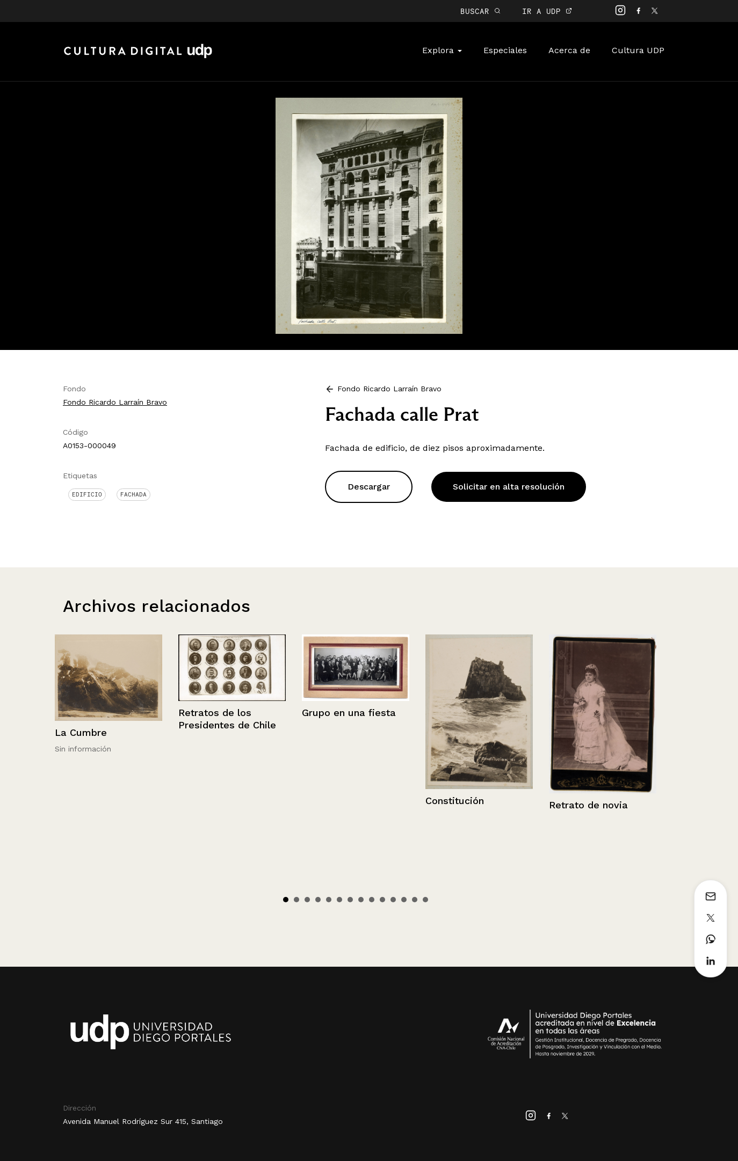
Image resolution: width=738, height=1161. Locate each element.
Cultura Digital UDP (138, 56)
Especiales (505, 50)
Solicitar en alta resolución (509, 486)
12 (404, 899)
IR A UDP (547, 11)
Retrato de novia (588, 804)
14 (425, 899)
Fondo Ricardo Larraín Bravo (115, 402)
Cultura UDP (638, 50)
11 (393, 899)
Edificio (87, 494)
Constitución (454, 800)
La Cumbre (81, 732)
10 (382, 899)
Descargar (369, 486)
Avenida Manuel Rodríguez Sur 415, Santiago (143, 1121)
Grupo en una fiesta (349, 712)
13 (414, 899)
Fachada (133, 494)
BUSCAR (480, 11)
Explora (442, 50)
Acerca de (569, 50)
